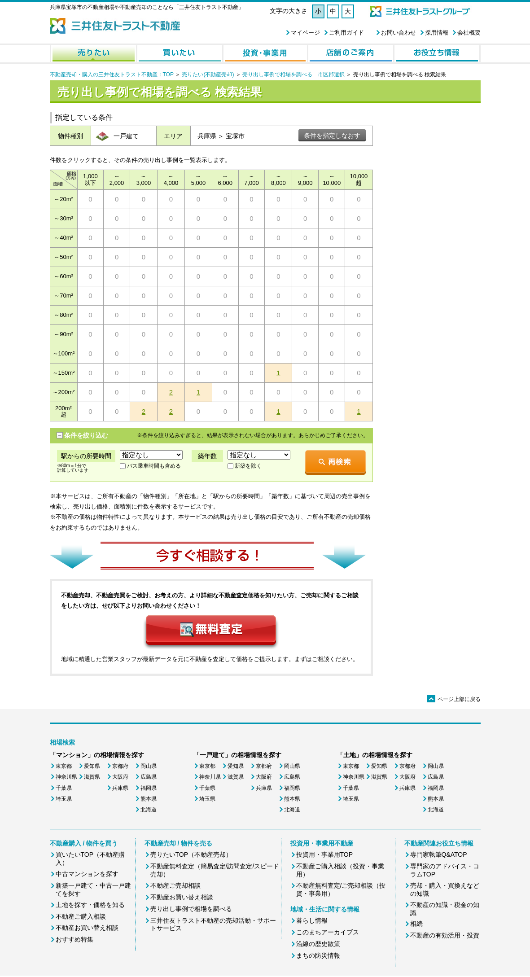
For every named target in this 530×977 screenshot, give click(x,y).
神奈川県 (66, 777)
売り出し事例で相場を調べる (191, 908)
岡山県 (148, 766)
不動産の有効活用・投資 (444, 935)
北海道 (148, 809)
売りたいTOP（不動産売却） (191, 854)
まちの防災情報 (318, 955)
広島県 (148, 777)
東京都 (64, 766)
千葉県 (64, 788)
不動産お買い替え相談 (87, 927)
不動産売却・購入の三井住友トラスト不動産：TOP (112, 74)
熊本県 (148, 799)
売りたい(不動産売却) (208, 74)
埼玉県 (64, 799)
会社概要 (469, 32)
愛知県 (92, 766)
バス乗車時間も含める (154, 466)
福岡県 (148, 788)
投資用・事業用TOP (324, 854)
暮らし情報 (312, 920)
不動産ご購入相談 (81, 916)
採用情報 (436, 32)
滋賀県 (92, 777)
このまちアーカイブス (327, 932)
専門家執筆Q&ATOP (438, 854)
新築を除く (248, 466)
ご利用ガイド (346, 32)
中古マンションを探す (87, 873)
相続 (416, 923)
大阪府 (120, 777)
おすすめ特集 (74, 939)
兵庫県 (120, 788)
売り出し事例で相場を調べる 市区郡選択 (293, 74)
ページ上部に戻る (454, 699)
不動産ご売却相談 (175, 885)
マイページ (305, 32)
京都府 (120, 766)
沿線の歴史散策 (318, 943)
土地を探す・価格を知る (90, 904)
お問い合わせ (398, 32)
